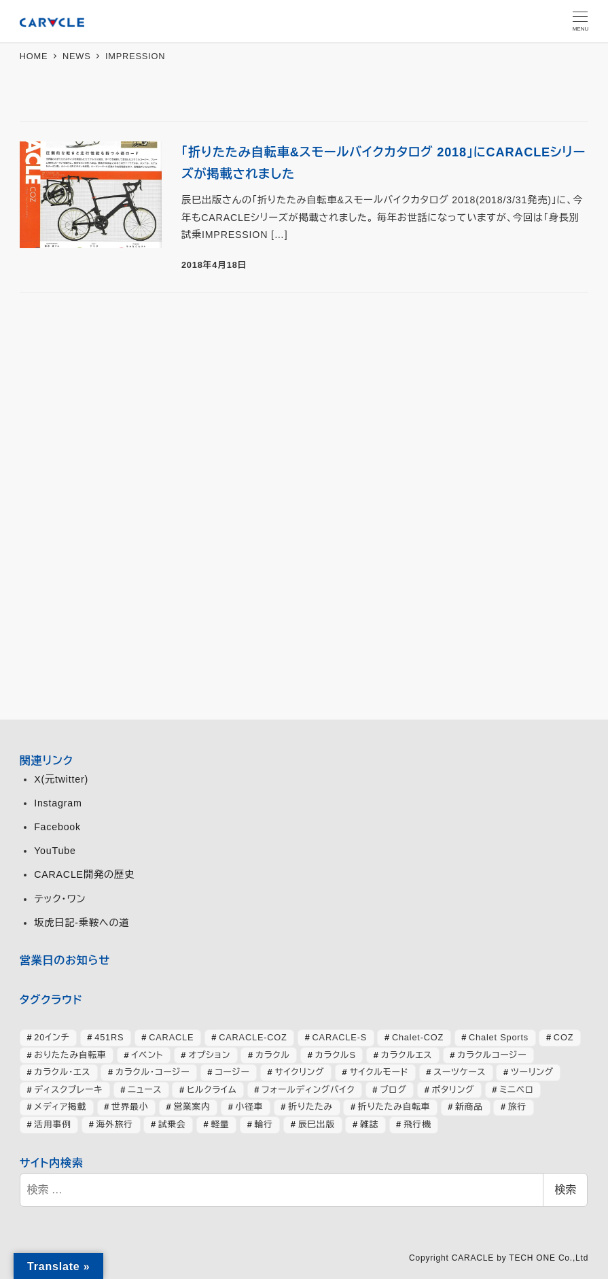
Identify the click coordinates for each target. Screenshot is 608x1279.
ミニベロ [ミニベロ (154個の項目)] (516, 1090)
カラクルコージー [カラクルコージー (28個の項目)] (491, 1055)
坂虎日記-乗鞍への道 (81, 922)
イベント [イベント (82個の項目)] (147, 1055)
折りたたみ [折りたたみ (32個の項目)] (310, 1107)
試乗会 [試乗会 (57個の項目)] (172, 1124)
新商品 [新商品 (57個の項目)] (469, 1107)
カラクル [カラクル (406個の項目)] (272, 1055)
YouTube (54, 850)
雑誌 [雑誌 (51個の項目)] (369, 1124)
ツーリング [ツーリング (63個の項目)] (532, 1072)
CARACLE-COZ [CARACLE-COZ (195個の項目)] (253, 1037)
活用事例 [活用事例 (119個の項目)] (52, 1124)
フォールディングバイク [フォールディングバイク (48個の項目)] (308, 1090)
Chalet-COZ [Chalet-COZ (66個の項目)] (418, 1037)
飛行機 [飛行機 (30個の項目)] (417, 1124)
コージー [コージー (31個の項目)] (232, 1072)
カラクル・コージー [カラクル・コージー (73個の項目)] (152, 1072)
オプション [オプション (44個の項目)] (209, 1055)
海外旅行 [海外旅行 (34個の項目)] (114, 1124)
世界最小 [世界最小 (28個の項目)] (129, 1107)
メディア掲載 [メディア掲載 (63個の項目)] (60, 1107)
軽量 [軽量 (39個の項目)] (220, 1124)
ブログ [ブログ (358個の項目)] (393, 1090)
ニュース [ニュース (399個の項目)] (145, 1090)
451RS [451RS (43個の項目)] (109, 1037)
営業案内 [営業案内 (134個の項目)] (191, 1107)
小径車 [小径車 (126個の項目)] (250, 1107)
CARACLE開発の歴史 (84, 874)
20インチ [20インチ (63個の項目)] (51, 1037)
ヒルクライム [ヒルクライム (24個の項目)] (211, 1090)
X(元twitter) (61, 779)
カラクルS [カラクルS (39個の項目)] (335, 1055)
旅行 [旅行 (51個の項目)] (517, 1107)
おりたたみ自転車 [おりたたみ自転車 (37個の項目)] (70, 1055)
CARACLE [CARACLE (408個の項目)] (171, 1037)
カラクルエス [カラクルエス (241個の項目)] (407, 1055)
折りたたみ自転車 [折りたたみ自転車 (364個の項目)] (394, 1107)
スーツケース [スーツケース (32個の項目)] (459, 1072)
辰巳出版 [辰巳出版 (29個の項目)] (316, 1124)
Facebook (57, 826)
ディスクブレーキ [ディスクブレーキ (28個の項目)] (68, 1090)
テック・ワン (60, 898)
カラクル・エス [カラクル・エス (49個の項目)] (62, 1072)
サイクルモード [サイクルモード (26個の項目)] (378, 1072)
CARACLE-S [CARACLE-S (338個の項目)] (339, 1037)
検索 (565, 1189)
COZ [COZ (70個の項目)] (563, 1037)
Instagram (58, 803)
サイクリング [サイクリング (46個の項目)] (299, 1072)
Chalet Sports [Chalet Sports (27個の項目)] (499, 1037)
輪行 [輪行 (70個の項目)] (264, 1124)
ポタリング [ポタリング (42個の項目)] (453, 1090)
